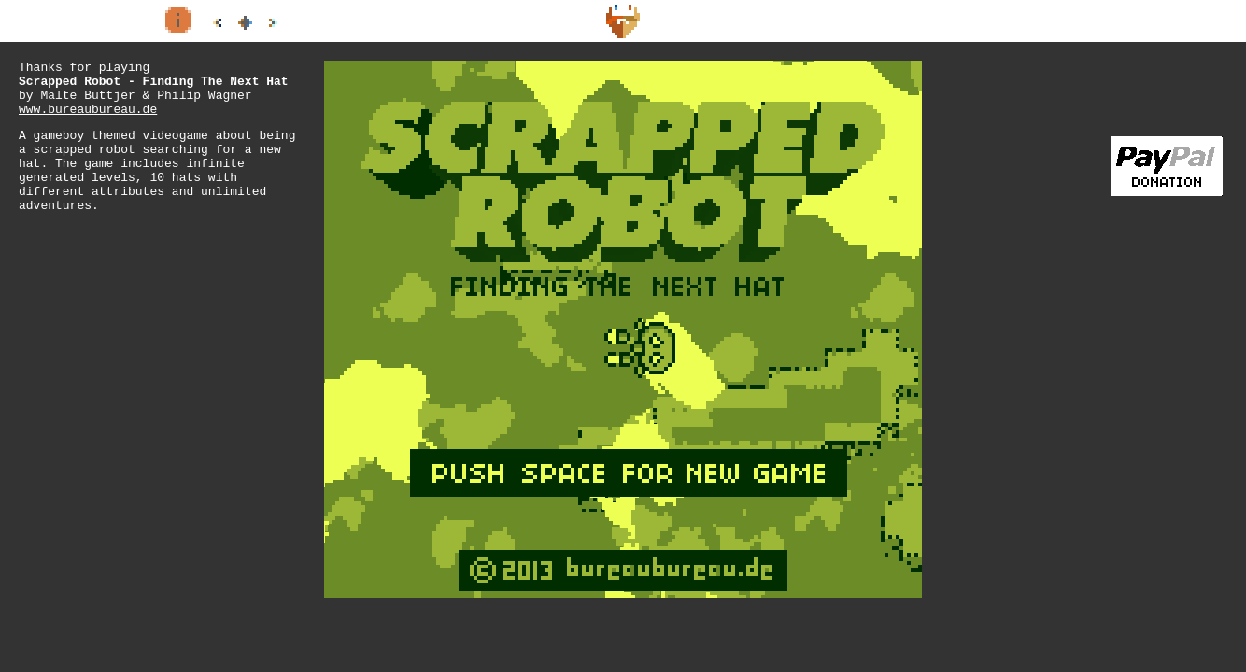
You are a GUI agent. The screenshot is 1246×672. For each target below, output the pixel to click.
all (245, 22)
